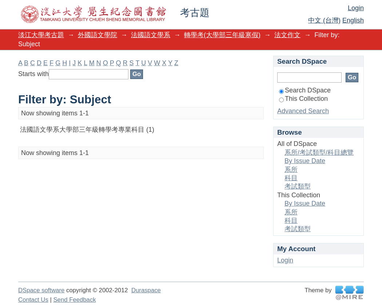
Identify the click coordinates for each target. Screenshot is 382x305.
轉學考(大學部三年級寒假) (222, 35)
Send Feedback (74, 299)
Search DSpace (305, 90)
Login (356, 8)
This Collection (303, 98)
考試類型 (297, 186)
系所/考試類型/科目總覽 (319, 152)
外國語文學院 (97, 35)
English (353, 20)
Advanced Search (303, 111)
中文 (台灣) (324, 20)
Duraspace (146, 290)
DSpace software (41, 290)
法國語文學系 (150, 35)
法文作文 (287, 35)
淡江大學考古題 (41, 35)
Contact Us (33, 299)
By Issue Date (304, 161)
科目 (291, 178)
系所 (291, 169)
